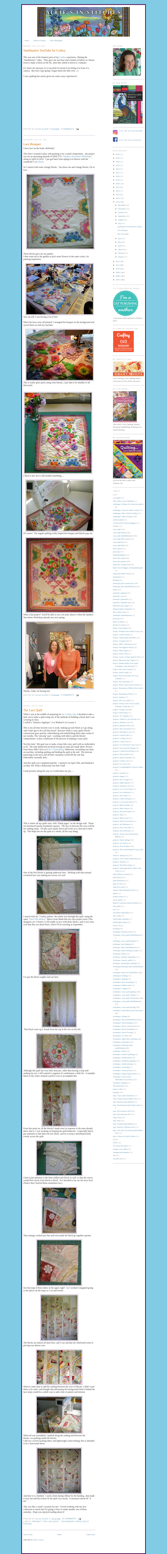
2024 (118, 162)
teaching (116, 929)
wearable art (117, 1159)
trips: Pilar (117, 1121)
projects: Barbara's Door (122, 725)
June (120, 238)
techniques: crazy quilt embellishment (127, 1001)
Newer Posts (27, 1534)
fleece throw (117, 549)
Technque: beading (120, 1083)
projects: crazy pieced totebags (124, 748)
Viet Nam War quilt (120, 1146)
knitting (116, 580)
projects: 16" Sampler (121, 716)
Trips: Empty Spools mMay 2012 (125, 1099)
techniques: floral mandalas (123, 1023)
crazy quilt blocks (119, 533)
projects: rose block (120, 843)
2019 (118, 180)
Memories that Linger (121, 606)
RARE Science (118, 897)
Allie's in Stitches (83, 12)
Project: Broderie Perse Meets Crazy (126, 631)
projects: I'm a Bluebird (122, 792)
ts (114, 1139)
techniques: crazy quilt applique (125, 992)
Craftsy (62, 57)
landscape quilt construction (123, 583)
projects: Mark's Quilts (121, 805)
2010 (118, 269)
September (122, 216)
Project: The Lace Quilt (46, 1521)
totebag (116, 1092)
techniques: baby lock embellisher (125, 972)
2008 (118, 276)
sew (114, 909)
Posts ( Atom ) (38, 1540)
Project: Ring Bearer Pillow (123, 694)
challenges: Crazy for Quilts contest (126, 510)
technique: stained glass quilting (125, 963)
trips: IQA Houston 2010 (122, 1111)
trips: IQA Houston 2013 (122, 1114)
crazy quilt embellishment (122, 536)
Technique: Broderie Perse (123, 932)
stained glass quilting (121, 919)
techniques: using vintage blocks (125, 1074)
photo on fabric (119, 622)
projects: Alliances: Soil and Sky (125, 719)
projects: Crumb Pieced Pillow (124, 751)
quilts (115, 893)
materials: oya (118, 596)
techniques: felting (120, 1016)
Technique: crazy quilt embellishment (127, 935)
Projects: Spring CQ (120, 855)
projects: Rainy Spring (121, 840)
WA (114, 1155)
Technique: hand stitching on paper (126, 950)
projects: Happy (119, 776)
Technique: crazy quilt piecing (124, 941)
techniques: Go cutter (121, 1036)
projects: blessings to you (122, 732)
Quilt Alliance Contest (121, 874)
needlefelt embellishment (122, 615)
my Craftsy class (69, 714)
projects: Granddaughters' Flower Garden (128, 767)
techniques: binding (120, 979)
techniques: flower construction (124, 1026)
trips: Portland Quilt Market (123, 1124)
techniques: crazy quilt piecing (124, 1007)
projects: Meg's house (121, 818)
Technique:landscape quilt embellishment (128, 966)
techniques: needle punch (122, 1058)
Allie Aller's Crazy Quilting (123, 501)
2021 (118, 173)
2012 (118, 261)
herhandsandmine (119, 555)
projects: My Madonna (121, 824)
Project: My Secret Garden (123, 669)
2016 (118, 191)
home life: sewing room (122, 564)
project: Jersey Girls (120, 654)
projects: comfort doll (121, 735)
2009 (118, 272)
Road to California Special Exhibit (126, 903)
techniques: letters (120, 1051)
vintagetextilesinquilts (121, 1152)
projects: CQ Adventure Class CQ (125, 745)
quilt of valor (118, 884)
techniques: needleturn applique (125, 1061)
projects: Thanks (119, 862)
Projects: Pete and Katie (122, 831)
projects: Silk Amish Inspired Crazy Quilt (128, 849)
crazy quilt (117, 529)
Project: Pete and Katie (121, 682)
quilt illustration (119, 881)
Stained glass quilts (120, 922)
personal (116, 618)
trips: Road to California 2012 (124, 1127)
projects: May (118, 815)
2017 (118, 187)
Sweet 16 (116, 925)
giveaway (116, 552)
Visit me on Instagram (131, 131)
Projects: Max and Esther (122, 811)
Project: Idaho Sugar (120, 650)
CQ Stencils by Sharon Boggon (124, 523)
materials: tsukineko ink (122, 602)
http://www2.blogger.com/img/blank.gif (128, 568)
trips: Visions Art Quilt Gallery (124, 1136)
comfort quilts (118, 520)
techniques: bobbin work (122, 985)
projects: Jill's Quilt (120, 796)
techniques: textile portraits (123, 1070)
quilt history (117, 877)
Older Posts (91, 1534)
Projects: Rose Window (121, 846)
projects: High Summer (121, 783)
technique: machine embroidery (124, 957)
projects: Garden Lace (121, 761)
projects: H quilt (119, 773)
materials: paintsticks (121, 599)
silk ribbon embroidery (121, 913)
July (119, 223)
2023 (118, 165)
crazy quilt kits (118, 542)
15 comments (69, 1519)
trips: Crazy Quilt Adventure (123, 1096)
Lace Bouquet (32, 144)
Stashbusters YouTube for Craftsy (44, 50)
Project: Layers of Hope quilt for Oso (127, 657)
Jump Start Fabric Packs (122, 574)
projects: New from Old (122, 827)
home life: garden (119, 561)
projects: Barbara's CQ (121, 722)
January (121, 257)
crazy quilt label (119, 545)
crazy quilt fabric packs (121, 539)
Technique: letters (119, 954)
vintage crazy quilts (120, 1149)
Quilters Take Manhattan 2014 (124, 890)
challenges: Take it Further (123, 516)
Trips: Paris (117, 1117)
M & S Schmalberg (55, 749)
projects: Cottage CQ (121, 738)
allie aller (42, 129)
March (120, 249)
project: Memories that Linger (124, 660)
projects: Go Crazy (120, 764)
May (120, 242)
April (120, 246)
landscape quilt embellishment (124, 586)
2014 (118, 198)
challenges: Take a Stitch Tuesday (125, 513)
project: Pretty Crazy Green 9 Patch (126, 685)
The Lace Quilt (32, 710)
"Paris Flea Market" (37, 919)
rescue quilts (118, 900)
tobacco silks (118, 1089)
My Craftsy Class (119, 612)
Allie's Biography (56, 40)
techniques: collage (120, 988)
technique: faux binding (122, 944)
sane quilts (117, 906)
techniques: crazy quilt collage (124, 995)
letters (115, 590)
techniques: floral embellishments (125, 1020)
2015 (118, 194)
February (121, 253)
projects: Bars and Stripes (122, 729)
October (121, 212)
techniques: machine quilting (123, 1054)
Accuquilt (117, 498)
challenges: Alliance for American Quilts (128, 504)
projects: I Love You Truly (123, 789)
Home (27, 40)
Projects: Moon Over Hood (123, 821)
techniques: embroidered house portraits (128, 1010)
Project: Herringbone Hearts (123, 647)
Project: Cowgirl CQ (121, 641)
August (121, 220)
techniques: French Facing (123, 1032)
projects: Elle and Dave (121, 754)
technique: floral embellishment (125, 947)
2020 (118, 176)
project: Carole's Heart (121, 635)
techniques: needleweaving (123, 1064)
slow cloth (117, 916)
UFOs (115, 1143)
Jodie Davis (38, 162)
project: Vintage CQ (120, 710)
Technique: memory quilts (123, 960)
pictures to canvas (119, 625)
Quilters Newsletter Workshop (77, 156)
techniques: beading (120, 976)
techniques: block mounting (123, 982)
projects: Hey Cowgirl (121, 779)
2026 (118, 154)
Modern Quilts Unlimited (122, 609)
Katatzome (117, 577)
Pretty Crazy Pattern (120, 628)
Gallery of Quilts (39, 40)
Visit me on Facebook (130, 140)
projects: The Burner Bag (122, 865)
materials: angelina (120, 593)
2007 (118, 280)
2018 (118, 184)
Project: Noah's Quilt (121, 672)
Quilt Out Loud (119, 887)
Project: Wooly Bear (120, 713)
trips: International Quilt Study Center (127, 1105)
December (122, 205)
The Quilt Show (119, 1086)
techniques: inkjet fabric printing (125, 1039)
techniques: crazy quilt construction (126, 998)
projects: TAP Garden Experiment (125, 859)
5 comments (68, 129)
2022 (118, 169)
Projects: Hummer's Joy (122, 786)
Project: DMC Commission (123, 644)
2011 (118, 265)
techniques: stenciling (121, 1067)
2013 (118, 202)
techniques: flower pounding (123, 1029)
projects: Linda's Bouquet (122, 799)
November (122, 209)
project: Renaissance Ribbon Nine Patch (128, 688)
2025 (118, 158)
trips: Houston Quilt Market (123, 1102)
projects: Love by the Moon (123, 802)
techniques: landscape (121, 1042)
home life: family (119, 558)
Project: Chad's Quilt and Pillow (125, 638)
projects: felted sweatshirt (122, 758)
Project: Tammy (119, 697)
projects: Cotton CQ (120, 741)
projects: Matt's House (121, 808)
